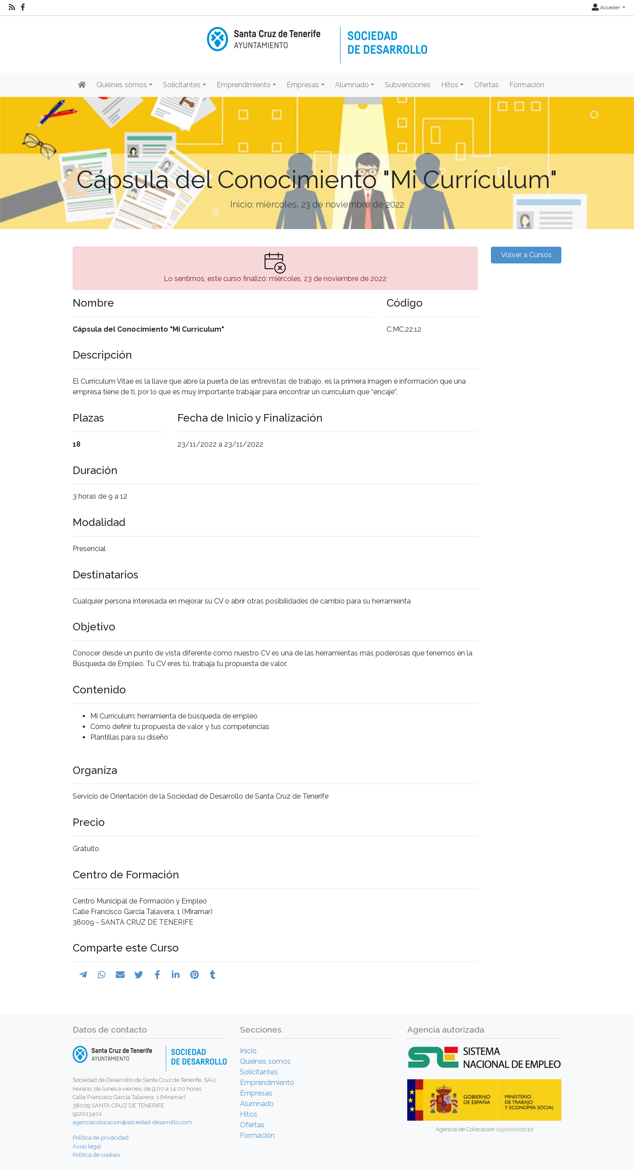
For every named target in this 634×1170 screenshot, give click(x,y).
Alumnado (257, 1104)
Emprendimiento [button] (244, 85)
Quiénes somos (265, 1061)
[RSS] (12, 7)
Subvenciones (408, 85)
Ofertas (486, 85)
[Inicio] (317, 39)
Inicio (248, 1051)
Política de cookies (96, 1154)
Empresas (256, 1093)
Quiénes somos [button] (121, 85)
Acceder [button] (606, 7)
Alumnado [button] (352, 85)
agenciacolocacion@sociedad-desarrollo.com (132, 1122)
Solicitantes (259, 1072)
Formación (526, 85)
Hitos (248, 1114)
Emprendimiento (267, 1082)
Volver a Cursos (526, 255)
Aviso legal (87, 1146)
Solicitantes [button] (182, 85)
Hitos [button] (449, 85)
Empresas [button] (303, 85)
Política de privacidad (101, 1137)
